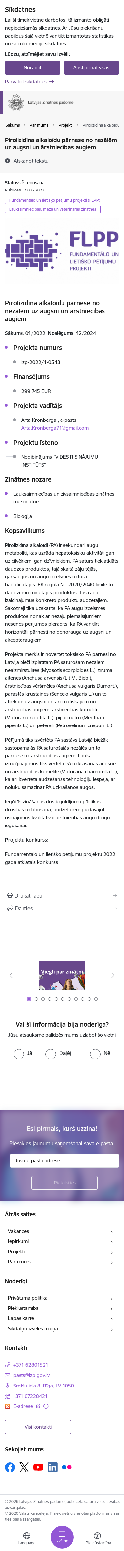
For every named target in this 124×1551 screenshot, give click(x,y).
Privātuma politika (28, 1298)
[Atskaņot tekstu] (31, 161)
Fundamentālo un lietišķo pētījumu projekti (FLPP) (54, 200)
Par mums (19, 1262)
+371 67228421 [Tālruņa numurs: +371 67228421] (30, 1396)
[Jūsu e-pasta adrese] (64, 1161)
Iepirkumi (18, 1241)
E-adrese (23, 1406)
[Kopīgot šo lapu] (62, 908)
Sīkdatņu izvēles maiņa (33, 1328)
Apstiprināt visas (91, 67)
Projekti (16, 1251)
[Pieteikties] (64, 1183)
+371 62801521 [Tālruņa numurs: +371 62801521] (30, 1365)
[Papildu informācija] (45, 1406)
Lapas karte (21, 1318)
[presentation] (55, 1084)
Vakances (18, 1231)
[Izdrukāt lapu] (62, 895)
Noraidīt (32, 67)
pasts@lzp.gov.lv (31, 1375)
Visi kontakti (38, 1427)
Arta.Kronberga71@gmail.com (55, 428)
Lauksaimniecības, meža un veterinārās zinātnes (52, 209)
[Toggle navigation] (62, 1537)
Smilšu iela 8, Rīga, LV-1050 (43, 1386)
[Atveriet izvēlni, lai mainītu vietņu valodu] (26, 1539)
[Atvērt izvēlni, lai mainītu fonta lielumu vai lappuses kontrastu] (97, 1539)
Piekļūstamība (23, 1308)
